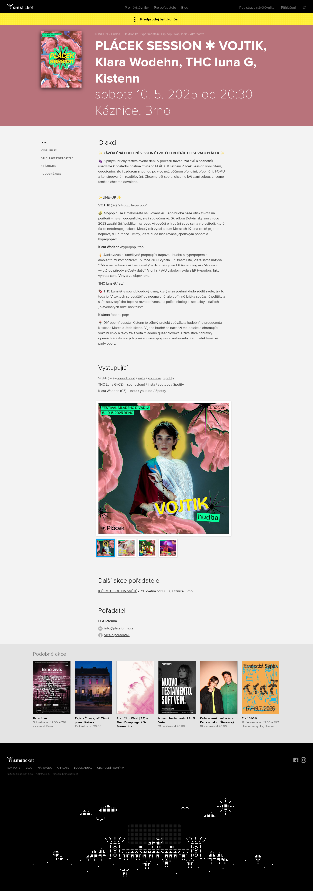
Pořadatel (48, 166)
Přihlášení (288, 7)
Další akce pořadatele (57, 158)
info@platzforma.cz (118, 628)
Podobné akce (51, 174)
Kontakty (13, 768)
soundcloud (126, 378)
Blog (184, 7)
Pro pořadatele (165, 7)
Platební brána (60, 774)
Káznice (116, 111)
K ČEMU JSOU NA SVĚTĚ (117, 591)
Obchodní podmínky (111, 768)
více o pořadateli (117, 635)
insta (141, 378)
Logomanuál (83, 768)
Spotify (168, 378)
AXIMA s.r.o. (43, 774)
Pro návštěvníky (137, 7)
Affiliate (63, 768)
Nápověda (45, 768)
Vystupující (49, 150)
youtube (154, 378)
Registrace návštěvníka (256, 7)
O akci (45, 142)
